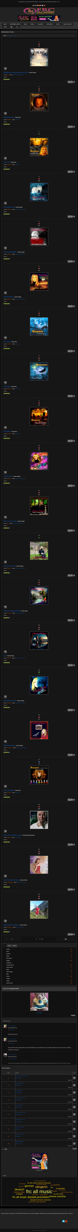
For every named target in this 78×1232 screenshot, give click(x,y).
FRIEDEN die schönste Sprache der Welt (16, 72)
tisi (52, 1187)
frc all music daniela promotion (31, 1197)
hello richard (21, 1186)
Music (25, 24)
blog (51, 1185)
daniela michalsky (19, 1192)
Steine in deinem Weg (10, 521)
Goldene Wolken (8, 297)
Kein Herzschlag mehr (10, 252)
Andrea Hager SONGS (18, 74)
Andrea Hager (19, 1078)
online (9, 945)
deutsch (19, 1189)
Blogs (58, 24)
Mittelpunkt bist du (9, 745)
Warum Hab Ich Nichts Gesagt (12, 835)
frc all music (39, 1191)
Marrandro (18, 1129)
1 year (15, 35)
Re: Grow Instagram (12, 1025)
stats (4, 945)
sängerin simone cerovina (40, 1200)
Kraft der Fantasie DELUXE (12, 611)
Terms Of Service (4, 1213)
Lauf (5, 655)
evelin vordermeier (62, 1189)
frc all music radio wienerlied (36, 1202)
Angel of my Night (9, 790)
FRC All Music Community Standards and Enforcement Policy (53, 1213)
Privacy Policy (12, 1213)
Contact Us (70, 1213)
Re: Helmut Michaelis (12, 1054)
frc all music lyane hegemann (40, 1180)
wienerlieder (56, 1185)
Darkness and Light (9, 566)
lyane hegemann (22, 1183)
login (5, 26)
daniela (55, 1191)
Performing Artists (15, 24)
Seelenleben (7, 431)
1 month (10, 35)
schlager (19, 1194)
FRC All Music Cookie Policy (22, 1213)
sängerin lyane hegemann (42, 1184)
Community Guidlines (34, 1213)
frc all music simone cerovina (39, 1183)
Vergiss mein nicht (20, 927)
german (29, 1185)
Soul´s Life (7, 162)
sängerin (41, 1187)
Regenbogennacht (9, 117)
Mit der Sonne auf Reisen (11, 925)
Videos (32, 24)
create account (67, 24)
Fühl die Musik (8, 476)
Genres (14, 945)
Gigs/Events (50, 24)
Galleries (40, 24)
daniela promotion (43, 1194)
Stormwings (7, 341)
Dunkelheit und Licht (10, 700)
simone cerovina (57, 1196)
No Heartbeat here (9, 207)
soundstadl (60, 1188)
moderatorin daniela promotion (67, 1192)
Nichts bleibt (17, 837)
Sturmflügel (7, 386)
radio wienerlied (35, 1194)
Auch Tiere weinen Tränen (11, 880)
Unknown (17, 119)
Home (5, 24)
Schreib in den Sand (21, 882)
